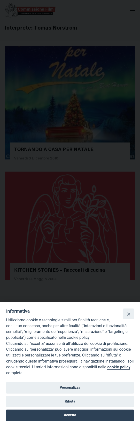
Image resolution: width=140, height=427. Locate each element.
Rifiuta (70, 401)
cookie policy (118, 367)
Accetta (70, 415)
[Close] (128, 313)
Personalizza (70, 387)
